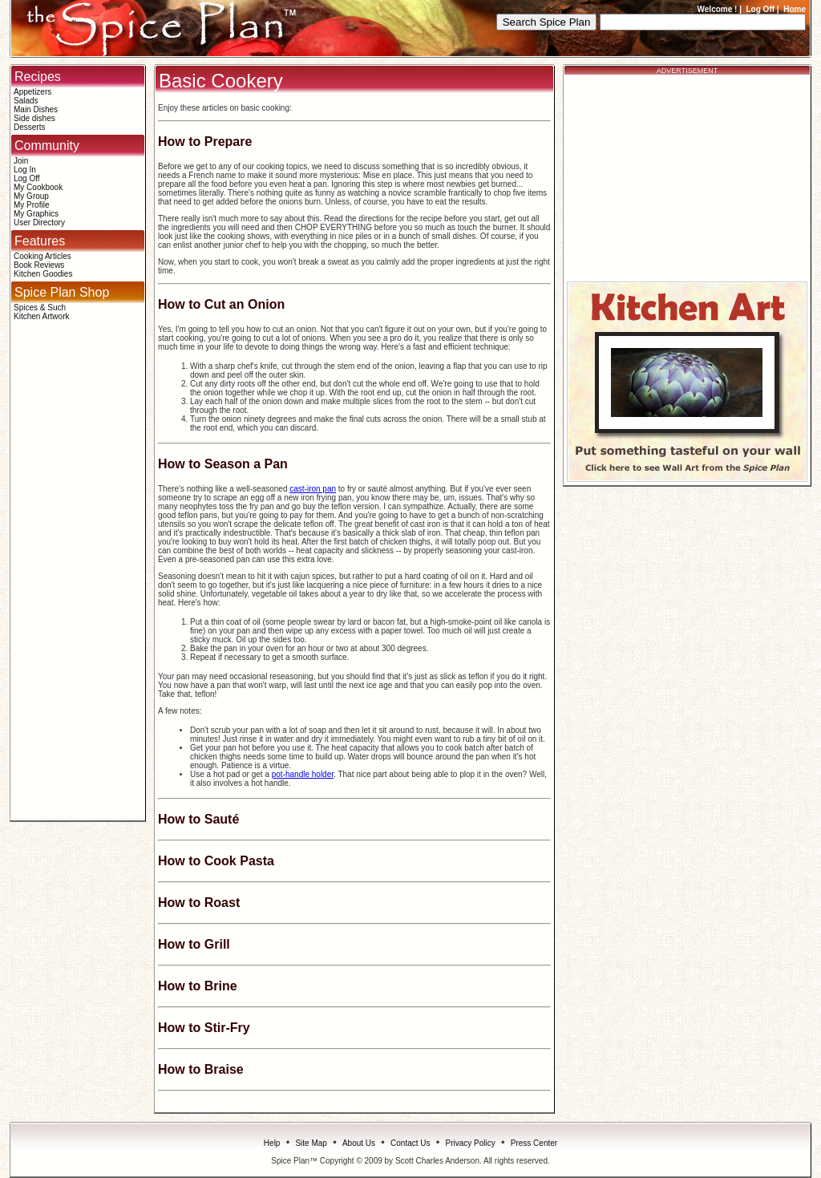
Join (21, 160)
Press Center (534, 1143)
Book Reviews (39, 265)
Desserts (29, 127)
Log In (25, 169)
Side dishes (34, 118)
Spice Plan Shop (61, 292)
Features (39, 241)
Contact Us (410, 1143)
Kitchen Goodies (43, 273)
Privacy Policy (470, 1143)
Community (46, 145)
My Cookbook (38, 187)
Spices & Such (40, 307)
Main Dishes (36, 109)
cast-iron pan (312, 488)
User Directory (39, 222)
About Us (358, 1143)
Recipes (37, 76)
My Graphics (36, 213)
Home (794, 9)
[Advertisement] (78, 576)
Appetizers (32, 91)
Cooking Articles (42, 256)
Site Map (310, 1143)
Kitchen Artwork (41, 316)
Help (272, 1143)
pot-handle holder (303, 774)
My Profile (31, 204)
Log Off (760, 9)
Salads (26, 100)
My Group (31, 196)
